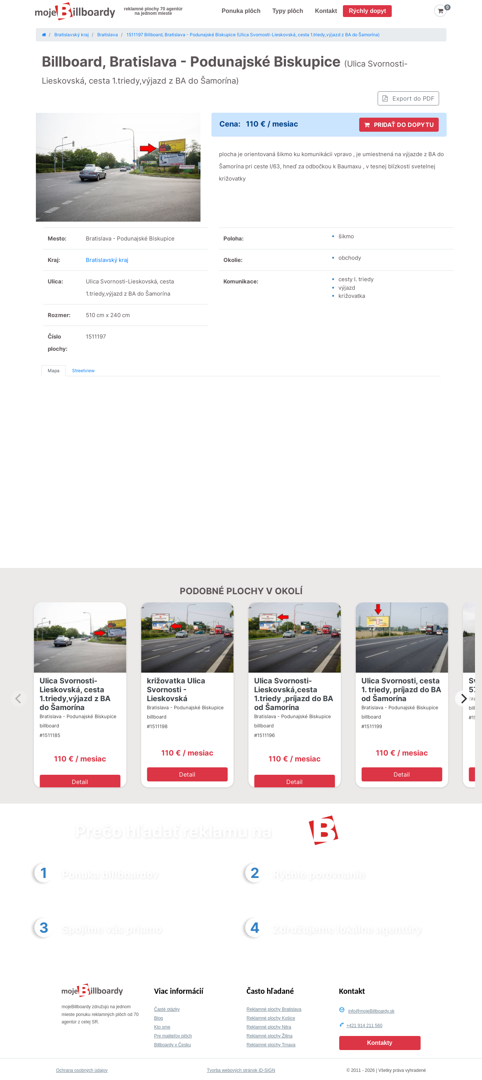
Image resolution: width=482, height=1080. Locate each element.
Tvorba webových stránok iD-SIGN (241, 1070)
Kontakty (379, 1043)
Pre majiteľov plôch (173, 1036)
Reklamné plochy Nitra (269, 1027)
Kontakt (326, 11)
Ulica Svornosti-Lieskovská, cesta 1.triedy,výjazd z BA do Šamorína (75, 694)
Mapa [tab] (54, 370)
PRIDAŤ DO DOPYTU (399, 124)
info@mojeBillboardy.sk (371, 1011)
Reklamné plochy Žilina (270, 1036)
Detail (80, 781)
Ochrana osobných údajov (82, 1070)
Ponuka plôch (241, 11)
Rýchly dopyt (367, 11)
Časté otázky (167, 1009)
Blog (158, 1018)
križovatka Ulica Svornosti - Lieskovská (176, 689)
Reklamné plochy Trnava (271, 1044)
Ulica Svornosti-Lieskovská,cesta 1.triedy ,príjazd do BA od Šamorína (293, 694)
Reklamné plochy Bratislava (274, 1009)
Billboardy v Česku (172, 1044)
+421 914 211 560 (364, 1025)
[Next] (463, 698)
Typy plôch (287, 11)
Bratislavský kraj (107, 259)
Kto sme (162, 1027)
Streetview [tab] (83, 370)
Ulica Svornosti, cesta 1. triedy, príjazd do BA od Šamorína (401, 689)
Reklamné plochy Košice (271, 1018)
